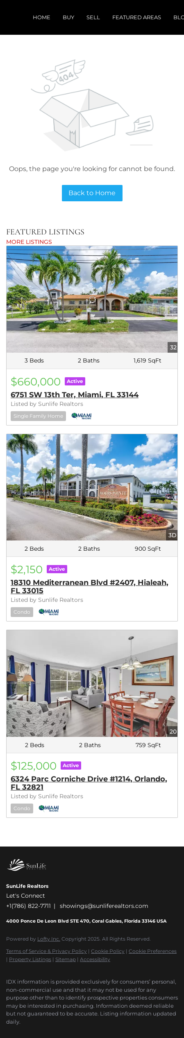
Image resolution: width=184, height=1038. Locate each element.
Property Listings (30, 959)
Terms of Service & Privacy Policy (46, 951)
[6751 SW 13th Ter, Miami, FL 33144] (92, 299)
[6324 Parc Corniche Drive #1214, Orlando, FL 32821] (92, 683)
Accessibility (95, 959)
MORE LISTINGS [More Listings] (29, 241)
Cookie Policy (108, 951)
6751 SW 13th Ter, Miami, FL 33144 (75, 394)
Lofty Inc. (48, 939)
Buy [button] (68, 17)
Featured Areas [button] (136, 17)
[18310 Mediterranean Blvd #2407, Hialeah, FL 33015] (92, 487)
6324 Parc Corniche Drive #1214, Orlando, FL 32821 (89, 783)
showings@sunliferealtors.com (104, 906)
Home (41, 17)
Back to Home (92, 193)
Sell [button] (93, 17)
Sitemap (65, 959)
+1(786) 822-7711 (28, 906)
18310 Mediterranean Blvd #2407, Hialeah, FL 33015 (89, 586)
